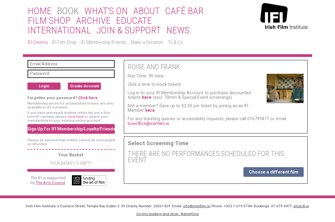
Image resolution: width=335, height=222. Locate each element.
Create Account (84, 86)
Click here (88, 97)
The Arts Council (50, 182)
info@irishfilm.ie (196, 206)
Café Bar (184, 11)
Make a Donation (147, 42)
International (59, 30)
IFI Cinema (38, 42)
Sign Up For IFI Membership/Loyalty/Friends (71, 129)
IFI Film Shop (64, 42)
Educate (134, 21)
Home (40, 11)
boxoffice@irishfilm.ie (148, 123)
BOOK (68, 11)
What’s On (106, 11)
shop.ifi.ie (301, 206)
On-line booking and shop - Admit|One (167, 214)
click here (75, 116)
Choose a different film (273, 172)
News (177, 30)
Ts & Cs (175, 42)
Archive (93, 21)
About (146, 11)
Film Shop (49, 21)
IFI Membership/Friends (104, 42)
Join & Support (128, 30)
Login (44, 86)
